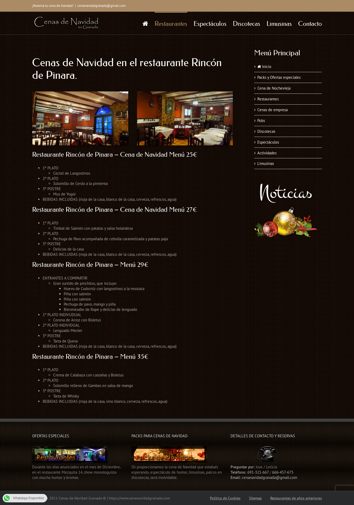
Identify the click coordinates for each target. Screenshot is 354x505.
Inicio (264, 66)
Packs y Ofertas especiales (279, 77)
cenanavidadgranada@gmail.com (101, 5)
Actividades (267, 152)
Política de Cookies (225, 498)
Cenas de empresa (272, 109)
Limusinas (265, 163)
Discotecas (266, 131)
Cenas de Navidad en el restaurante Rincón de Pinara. (127, 69)
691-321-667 (258, 472)
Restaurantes (268, 98)
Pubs (261, 120)
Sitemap (255, 498)
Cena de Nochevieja (274, 88)
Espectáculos (268, 142)
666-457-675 (282, 472)
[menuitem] (148, 23)
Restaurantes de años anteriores (296, 498)
